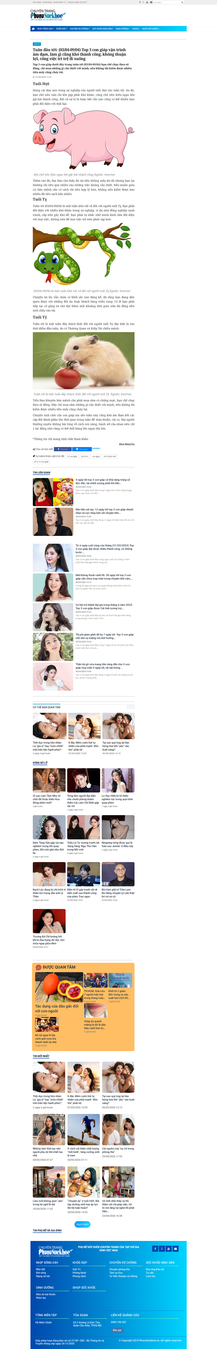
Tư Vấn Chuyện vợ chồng (123, 1276)
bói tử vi (84, 456)
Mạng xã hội (43, 1276)
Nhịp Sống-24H (45, 29)
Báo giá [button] (117, 1330)
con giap (96, 456)
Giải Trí (37, 44)
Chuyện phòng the (119, 1269)
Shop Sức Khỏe (150, 29)
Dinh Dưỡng (123, 29)
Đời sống (41, 1272)
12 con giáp (72, 456)
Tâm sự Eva (115, 1272)
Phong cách (79, 1276)
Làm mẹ (150, 1276)
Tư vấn (150, 1272)
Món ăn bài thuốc (45, 1294)
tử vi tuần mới (110, 456)
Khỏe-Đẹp (61, 29)
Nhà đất (40, 1269)
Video (136, 29)
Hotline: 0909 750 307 (77, 2)
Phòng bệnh (79, 1272)
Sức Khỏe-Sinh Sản (102, 29)
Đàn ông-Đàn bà (155, 1269)
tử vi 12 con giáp (41, 461)
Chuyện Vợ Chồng (80, 29)
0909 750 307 (118, 1322)
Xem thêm (83, 1224)
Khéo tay (41, 1297)
